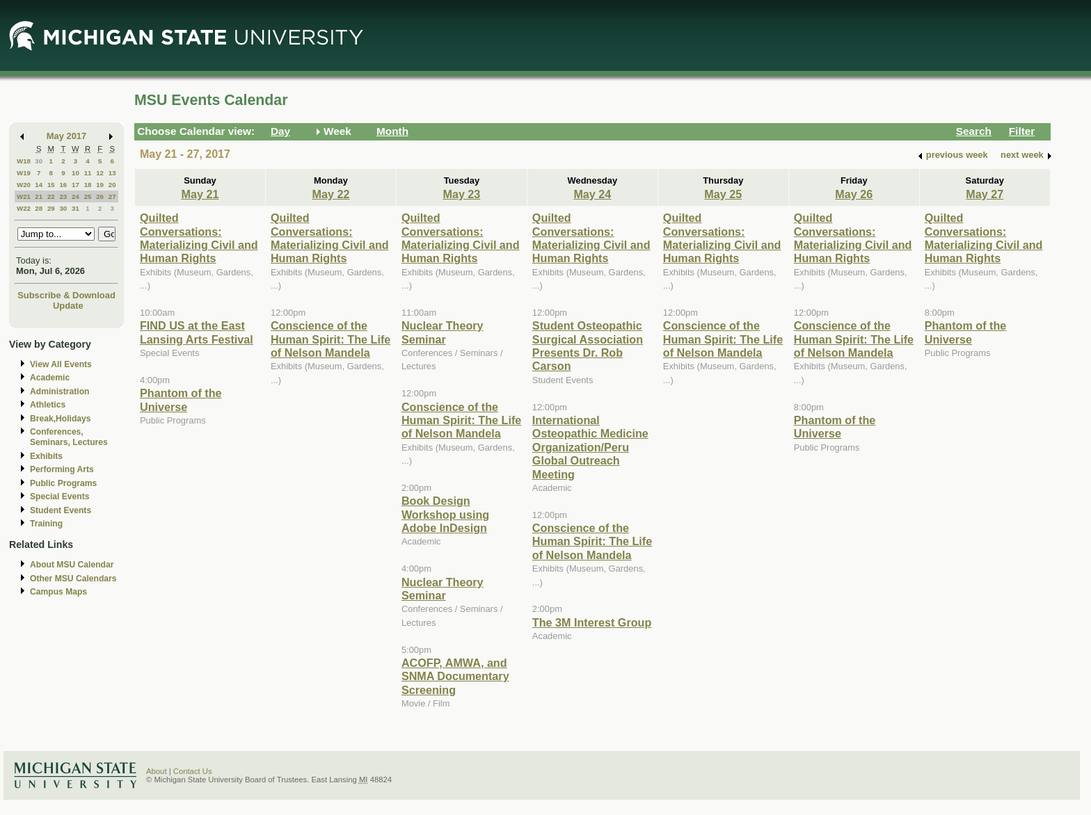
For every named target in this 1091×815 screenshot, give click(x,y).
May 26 (854, 194)
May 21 (200, 194)
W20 (24, 184)
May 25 (723, 194)
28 (38, 208)
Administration (59, 391)
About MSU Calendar (71, 565)
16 (63, 184)
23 (63, 196)
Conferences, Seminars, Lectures (69, 437)
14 (38, 184)
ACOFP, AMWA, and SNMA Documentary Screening (455, 676)
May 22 (330, 194)
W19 (24, 173)
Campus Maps (58, 592)
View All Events (61, 364)
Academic (50, 377)
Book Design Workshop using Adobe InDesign (445, 514)
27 (112, 196)
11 (88, 173)
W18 (24, 161)
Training (46, 523)
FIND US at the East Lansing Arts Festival (196, 332)
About (156, 771)
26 (100, 196)
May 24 (592, 194)
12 (100, 173)
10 (75, 173)
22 (51, 196)
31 (75, 208)
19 (100, 184)
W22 (24, 208)
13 (112, 173)
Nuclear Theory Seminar (442, 332)
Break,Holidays (60, 418)
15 (51, 184)
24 (75, 196)
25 (88, 196)
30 (38, 161)
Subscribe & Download (66, 295)
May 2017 (66, 136)
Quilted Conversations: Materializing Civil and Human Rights (199, 237)
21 (38, 196)
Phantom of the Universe (181, 399)
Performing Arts (62, 469)
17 (75, 184)
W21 (24, 196)
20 (112, 184)
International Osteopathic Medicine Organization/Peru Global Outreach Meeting (590, 447)
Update (68, 305)
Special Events (59, 496)
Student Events (60, 510)
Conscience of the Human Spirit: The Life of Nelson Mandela (330, 339)
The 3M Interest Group (591, 622)
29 (51, 208)
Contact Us (192, 771)
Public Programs (63, 483)
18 (88, 184)
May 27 (984, 194)
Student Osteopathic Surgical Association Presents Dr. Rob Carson (587, 345)
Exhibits (46, 456)
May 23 (461, 194)
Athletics (47, 405)
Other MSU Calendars (73, 578)
